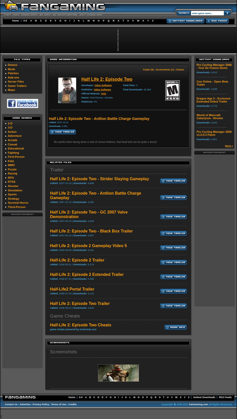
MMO (11, 165)
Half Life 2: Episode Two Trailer (80, 303)
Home (15, 20)
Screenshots (63, 351)
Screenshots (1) (165, 69)
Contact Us (11, 404)
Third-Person (17, 206)
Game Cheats (65, 316)
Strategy (13, 198)
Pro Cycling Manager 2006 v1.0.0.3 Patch (214, 133)
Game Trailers (17, 85)
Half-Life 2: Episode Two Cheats (80, 325)
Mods (11, 69)
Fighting (13, 152)
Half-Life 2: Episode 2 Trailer (77, 260)
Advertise (25, 404)
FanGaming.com (198, 404)
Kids (11, 161)
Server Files (16, 81)
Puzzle (12, 169)
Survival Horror (18, 202)
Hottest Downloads (204, 397)
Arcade (12, 140)
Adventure (15, 135)
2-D (10, 123)
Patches (13, 73)
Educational (16, 148)
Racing (12, 173)
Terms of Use (58, 404)
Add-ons (13, 77)
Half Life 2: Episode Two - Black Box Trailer (91, 231)
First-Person (16, 156)
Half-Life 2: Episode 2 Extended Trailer (87, 274)
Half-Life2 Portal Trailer (72, 289)
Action (12, 131)
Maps (11, 89)
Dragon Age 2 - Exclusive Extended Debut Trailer (213, 100)
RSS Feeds (225, 397)
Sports (12, 194)
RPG (11, 177)
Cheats (180, 69)
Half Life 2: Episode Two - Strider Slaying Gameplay (99, 179)
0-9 (25, 20)
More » (229, 145)
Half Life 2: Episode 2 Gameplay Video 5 (88, 246)
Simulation (15, 190)
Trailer (57, 169)
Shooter (13, 186)
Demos (12, 64)
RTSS (11, 181)
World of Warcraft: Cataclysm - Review (210, 117)
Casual (12, 144)
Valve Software (103, 85)
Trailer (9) (148, 69)
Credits (72, 404)
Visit (103, 93)
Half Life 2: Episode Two (106, 79)
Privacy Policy (41, 404)
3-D (10, 127)
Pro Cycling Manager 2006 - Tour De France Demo (214, 66)
